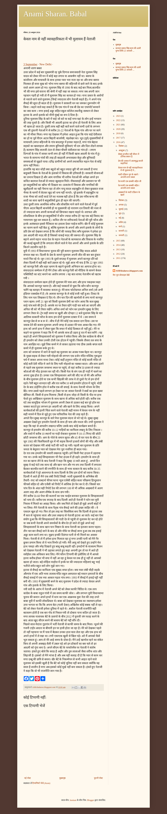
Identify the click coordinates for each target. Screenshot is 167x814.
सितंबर (122, 200)
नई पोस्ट (27, 778)
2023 (118, 116)
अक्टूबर (122, 150)
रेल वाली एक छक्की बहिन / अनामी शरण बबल (129, 186)
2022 (118, 120)
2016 (118, 142)
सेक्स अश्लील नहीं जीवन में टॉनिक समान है (128, 155)
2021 (118, 124)
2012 (118, 254)
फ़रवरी (122, 231)
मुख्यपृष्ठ (62, 778)
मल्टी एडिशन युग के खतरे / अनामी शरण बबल (128, 175)
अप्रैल (121, 222)
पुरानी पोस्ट (98, 778)
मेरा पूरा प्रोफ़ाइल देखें (121, 275)
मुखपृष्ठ (118, 45)
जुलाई (121, 209)
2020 (118, 129)
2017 (118, 138)
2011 (118, 258)
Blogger (90, 800)
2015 (118, 241)
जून (120, 213)
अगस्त (121, 205)
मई (120, 218)
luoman (73, 800)
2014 (118, 245)
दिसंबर (121, 146)
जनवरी (122, 235)
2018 (118, 133)
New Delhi (45, 64)
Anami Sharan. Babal (55, 14)
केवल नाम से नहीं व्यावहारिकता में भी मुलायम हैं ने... (130, 169)
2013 (118, 249)
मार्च (120, 226)
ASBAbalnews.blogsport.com (129, 271)
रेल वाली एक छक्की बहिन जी (129, 181)
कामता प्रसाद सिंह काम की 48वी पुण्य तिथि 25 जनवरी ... (128, 49)
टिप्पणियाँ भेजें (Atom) (41, 783)
